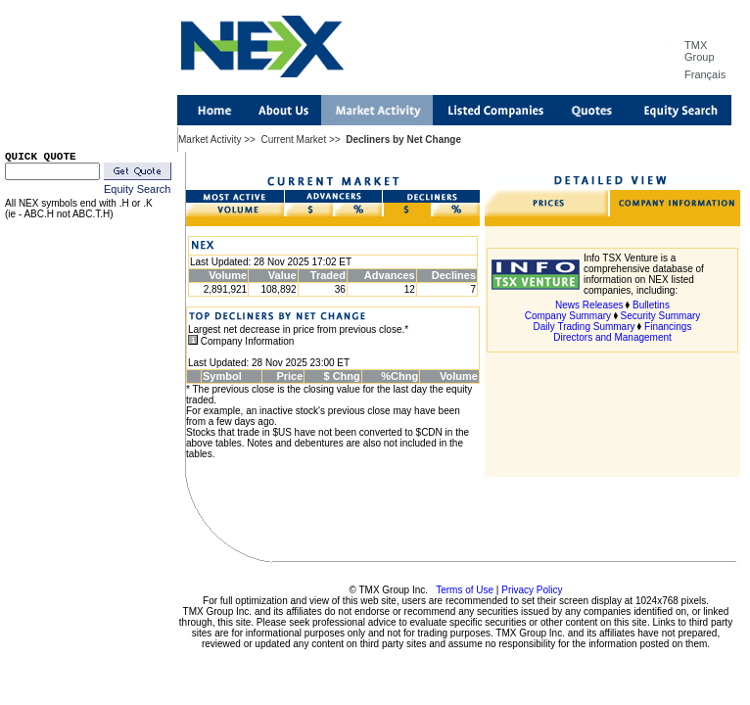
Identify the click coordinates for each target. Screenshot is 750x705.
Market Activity (209, 139)
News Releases (589, 305)
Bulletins (651, 305)
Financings (667, 326)
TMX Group (699, 51)
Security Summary (661, 315)
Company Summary (568, 315)
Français (705, 74)
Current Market (293, 139)
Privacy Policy (531, 590)
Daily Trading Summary (584, 326)
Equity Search (137, 189)
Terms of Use (464, 590)
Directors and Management (612, 337)
